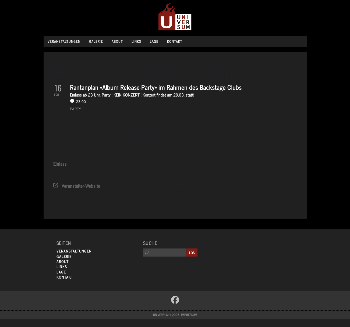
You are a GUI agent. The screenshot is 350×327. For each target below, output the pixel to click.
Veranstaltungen (64, 41)
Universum (175, 17)
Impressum (189, 314)
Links (136, 41)
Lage (154, 41)
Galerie (96, 41)
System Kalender (202, 186)
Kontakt (174, 41)
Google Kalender (234, 186)
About (117, 41)
